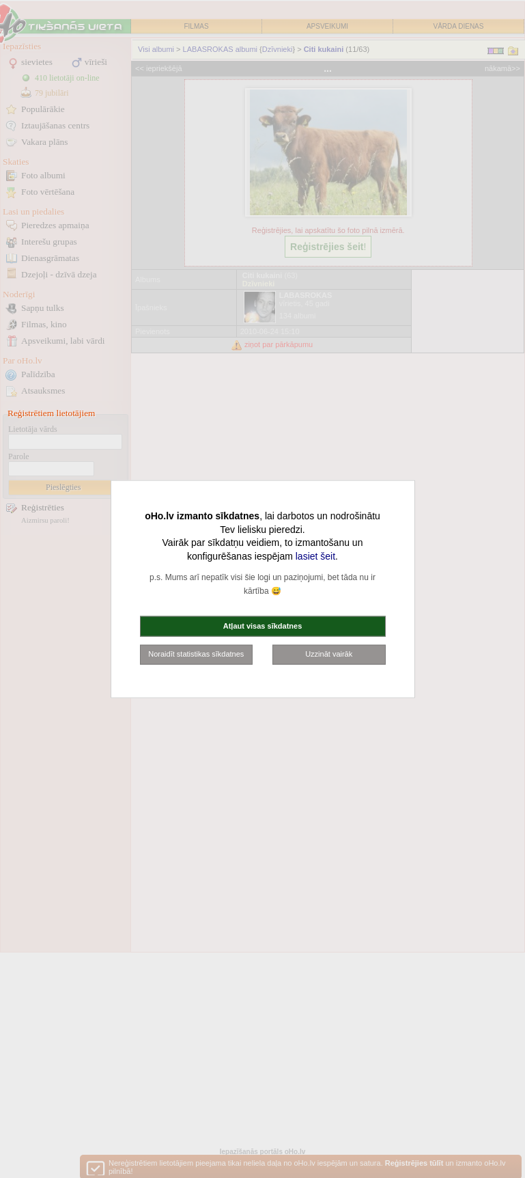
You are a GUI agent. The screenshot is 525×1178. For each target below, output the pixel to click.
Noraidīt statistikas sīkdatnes (196, 654)
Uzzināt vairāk (328, 654)
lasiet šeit (315, 555)
